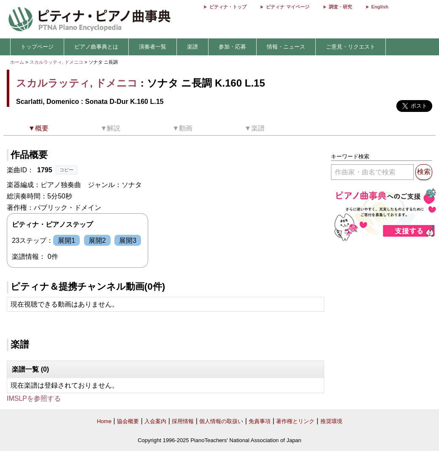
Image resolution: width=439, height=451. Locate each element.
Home (104, 421)
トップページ (37, 46)
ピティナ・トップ (228, 6)
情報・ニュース (286, 46)
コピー (66, 169)
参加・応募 (232, 46)
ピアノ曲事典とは (96, 46)
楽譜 (192, 46)
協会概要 (128, 421)
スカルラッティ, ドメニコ (56, 62)
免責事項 (260, 421)
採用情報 (183, 421)
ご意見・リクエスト (350, 46)
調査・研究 (340, 6)
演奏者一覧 (152, 46)
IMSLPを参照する (34, 398)
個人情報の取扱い (221, 421)
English (379, 6)
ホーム (17, 62)
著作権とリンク (295, 421)
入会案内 (155, 421)
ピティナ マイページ (287, 6)
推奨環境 (331, 421)
